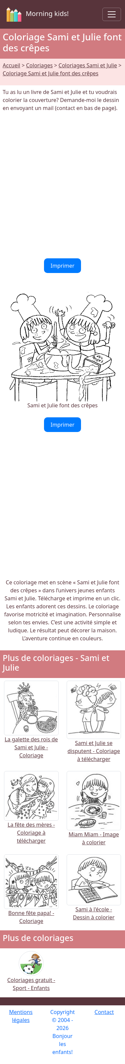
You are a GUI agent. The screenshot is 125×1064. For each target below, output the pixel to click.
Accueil (11, 65)
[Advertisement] (62, 185)
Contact (104, 1012)
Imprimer (63, 265)
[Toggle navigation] (111, 14)
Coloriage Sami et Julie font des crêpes (50, 73)
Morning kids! (36, 14)
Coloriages (39, 65)
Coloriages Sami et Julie (88, 65)
